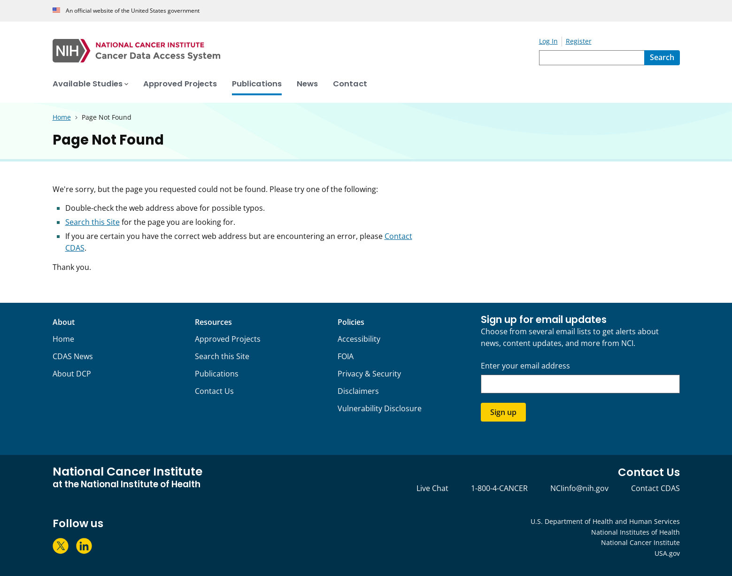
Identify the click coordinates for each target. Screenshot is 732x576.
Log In (548, 41)
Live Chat (432, 488)
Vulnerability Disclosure (380, 408)
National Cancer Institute (640, 542)
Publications (217, 374)
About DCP (72, 374)
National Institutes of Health (635, 532)
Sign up (503, 412)
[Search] (662, 57)
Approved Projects (228, 339)
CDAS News (73, 356)
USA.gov (667, 553)
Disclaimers (358, 391)
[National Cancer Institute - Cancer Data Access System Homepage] (296, 50)
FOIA (346, 356)
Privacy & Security (369, 374)
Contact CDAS (655, 488)
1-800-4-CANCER (499, 488)
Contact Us (214, 391)
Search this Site (92, 222)
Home (63, 339)
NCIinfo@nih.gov (579, 488)
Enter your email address (525, 366)
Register (579, 41)
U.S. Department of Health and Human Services (605, 521)
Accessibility (359, 339)
